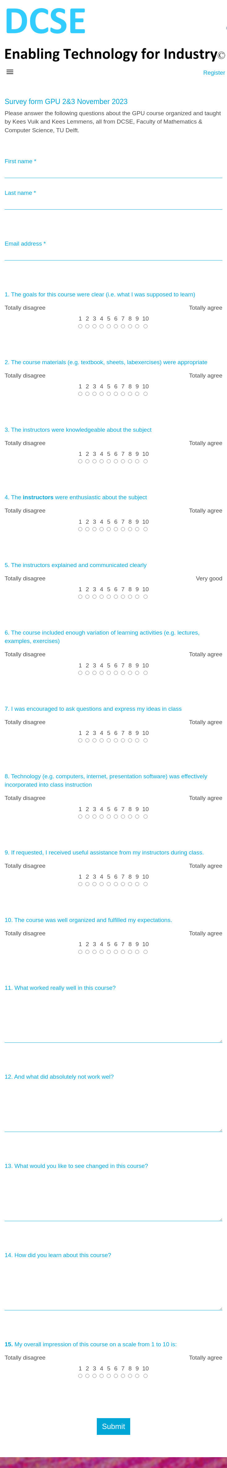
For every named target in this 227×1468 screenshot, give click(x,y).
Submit (113, 1426)
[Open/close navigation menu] (10, 72)
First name (20, 161)
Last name (20, 193)
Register (214, 72)
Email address (25, 243)
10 (145, 321)
